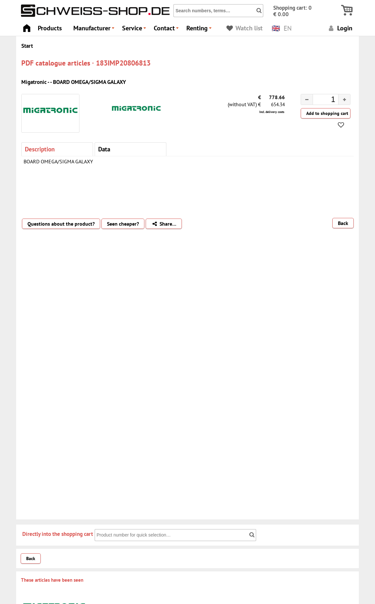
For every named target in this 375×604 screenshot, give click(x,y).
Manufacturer (94, 30)
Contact (167, 30)
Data (104, 149)
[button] (344, 99)
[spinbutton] (320, 100)
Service (135, 30)
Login (339, 28)
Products (50, 28)
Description (40, 149)
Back (343, 223)
